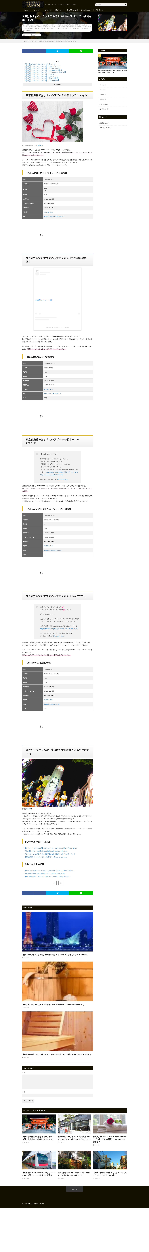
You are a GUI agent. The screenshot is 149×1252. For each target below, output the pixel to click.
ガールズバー (38, 10)
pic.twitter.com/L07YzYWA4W (67, 629)
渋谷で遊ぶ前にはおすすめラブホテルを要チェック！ (41, 64)
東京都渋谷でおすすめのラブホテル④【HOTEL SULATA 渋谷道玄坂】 (46, 72)
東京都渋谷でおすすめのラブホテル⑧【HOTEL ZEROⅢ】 (42, 80)
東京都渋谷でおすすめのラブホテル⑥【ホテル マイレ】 (41, 76)
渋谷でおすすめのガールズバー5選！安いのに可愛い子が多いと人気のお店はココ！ (50, 870)
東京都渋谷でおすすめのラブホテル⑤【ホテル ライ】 (41, 74)
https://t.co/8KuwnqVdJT (48, 629)
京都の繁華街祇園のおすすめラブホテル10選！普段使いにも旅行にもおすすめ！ (112, 71)
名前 (23, 1092)
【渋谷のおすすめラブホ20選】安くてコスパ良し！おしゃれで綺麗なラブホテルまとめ (51, 848)
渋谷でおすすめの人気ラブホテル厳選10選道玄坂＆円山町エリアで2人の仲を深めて (50, 854)
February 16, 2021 (63, 479)
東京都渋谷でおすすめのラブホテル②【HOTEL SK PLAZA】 (43, 68)
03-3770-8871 (48, 389)
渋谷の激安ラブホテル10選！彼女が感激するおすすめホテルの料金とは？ (47, 851)
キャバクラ (48, 10)
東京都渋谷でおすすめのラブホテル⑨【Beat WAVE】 (41, 82)
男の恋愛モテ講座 (72, 10)
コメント (25, 1073)
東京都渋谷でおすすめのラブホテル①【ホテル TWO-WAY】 (43, 66)
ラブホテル (27, 10)
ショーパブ (102, 95)
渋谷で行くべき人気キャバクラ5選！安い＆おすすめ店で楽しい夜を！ (46, 873)
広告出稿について (86, 10)
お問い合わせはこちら (105, 128)
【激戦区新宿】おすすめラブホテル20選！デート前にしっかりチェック (46, 857)
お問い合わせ (99, 10)
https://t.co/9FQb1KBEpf (54, 472)
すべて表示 (57, 84)
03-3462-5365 (48, 212)
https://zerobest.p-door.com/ (53, 550)
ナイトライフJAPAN (40, 1203)
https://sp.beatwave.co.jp (51, 704)
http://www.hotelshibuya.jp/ (52, 393)
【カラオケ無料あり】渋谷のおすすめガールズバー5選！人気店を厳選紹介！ (48, 876)
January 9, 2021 (59, 636)
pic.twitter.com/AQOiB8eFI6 (53, 475)
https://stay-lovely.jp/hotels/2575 (54, 216)
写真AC (28, 809)
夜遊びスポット (59, 10)
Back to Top (74, 1189)
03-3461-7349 (48, 546)
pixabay (40, 145)
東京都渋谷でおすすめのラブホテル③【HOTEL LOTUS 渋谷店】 (44, 70)
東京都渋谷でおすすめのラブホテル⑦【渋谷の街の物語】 (42, 78)
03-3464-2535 (48, 700)
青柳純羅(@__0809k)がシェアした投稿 (57, 327)
